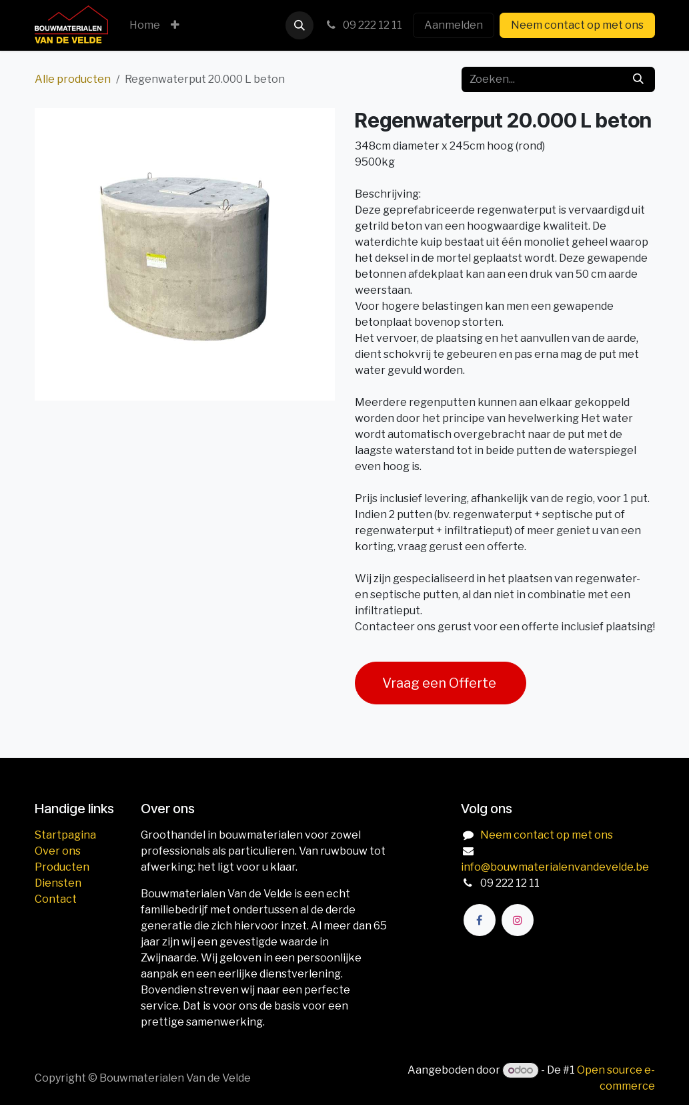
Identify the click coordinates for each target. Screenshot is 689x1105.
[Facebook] (480, 920)
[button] (299, 25)
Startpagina (65, 835)
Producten (62, 867)
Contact (56, 899)
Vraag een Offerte (440, 683)
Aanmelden (453, 25)
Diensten (58, 883)
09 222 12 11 (363, 25)
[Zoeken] (638, 79)
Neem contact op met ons (577, 25)
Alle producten (73, 79)
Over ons (58, 851)
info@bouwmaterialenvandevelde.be (555, 867)
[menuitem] (144, 25)
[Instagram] (518, 920)
